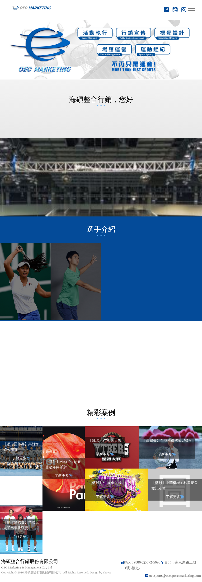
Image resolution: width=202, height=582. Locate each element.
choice (107, 572)
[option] (101, 49)
